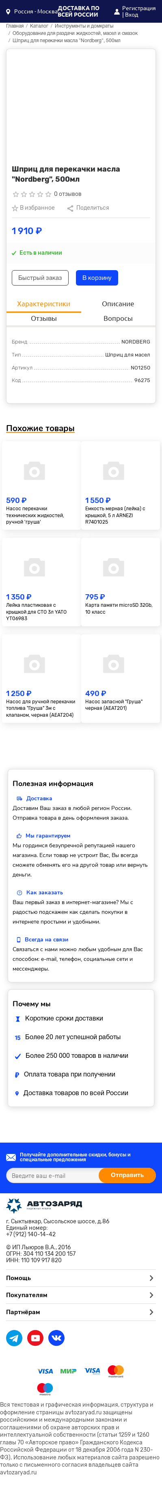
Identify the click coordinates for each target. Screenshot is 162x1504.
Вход (131, 14)
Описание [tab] (118, 303)
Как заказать (44, 892)
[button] (32, 11)
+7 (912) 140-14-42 (31, 1234)
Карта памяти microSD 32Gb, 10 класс (119, 608)
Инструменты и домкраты (84, 26)
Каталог (39, 26)
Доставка (39, 798)
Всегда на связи (46, 939)
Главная (15, 26)
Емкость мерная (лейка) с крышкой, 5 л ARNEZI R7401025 (115, 515)
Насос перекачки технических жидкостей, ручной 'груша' (35, 515)
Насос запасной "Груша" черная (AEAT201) (114, 705)
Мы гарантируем (48, 836)
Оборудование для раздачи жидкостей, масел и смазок (75, 33)
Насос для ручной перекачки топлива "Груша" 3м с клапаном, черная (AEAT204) (40, 708)
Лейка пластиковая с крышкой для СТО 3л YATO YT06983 (36, 612)
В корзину (97, 278)
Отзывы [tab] (44, 318)
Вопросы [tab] (118, 318)
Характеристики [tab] (43, 303)
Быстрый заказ (40, 278)
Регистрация (139, 8)
